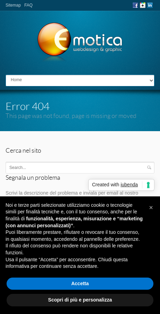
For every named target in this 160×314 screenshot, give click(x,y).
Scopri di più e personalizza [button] (80, 300)
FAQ (28, 5)
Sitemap (13, 5)
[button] (151, 207)
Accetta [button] (80, 283)
